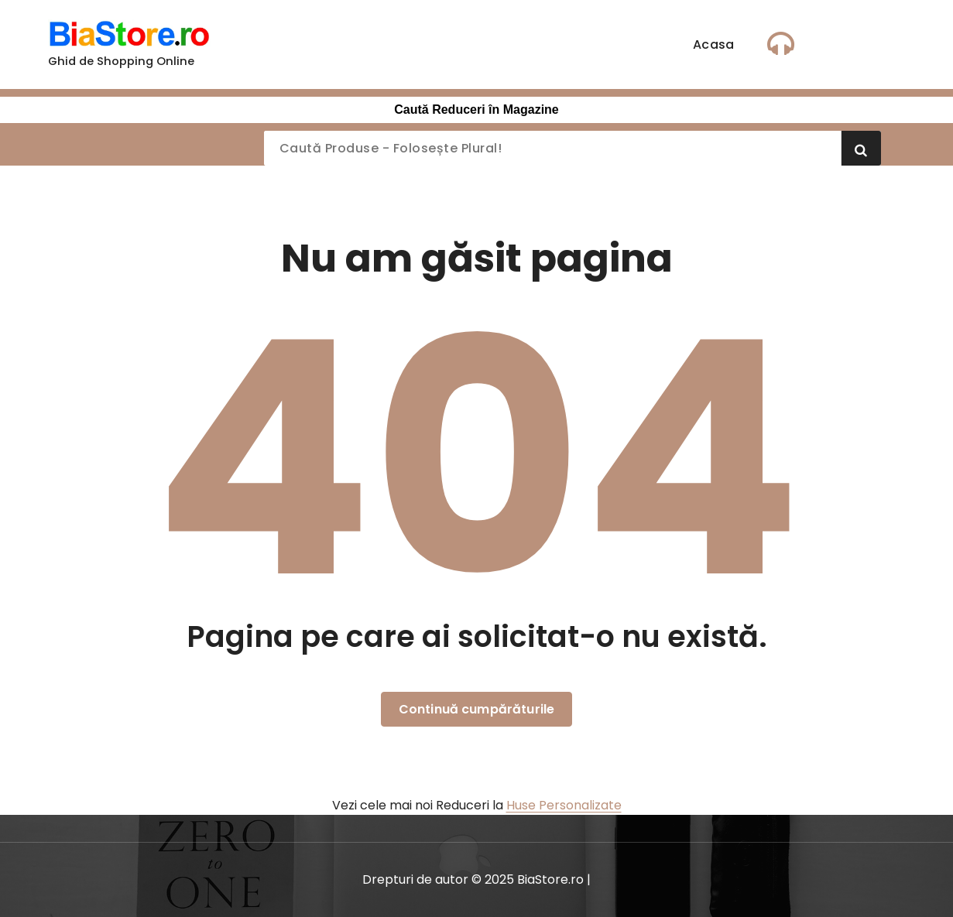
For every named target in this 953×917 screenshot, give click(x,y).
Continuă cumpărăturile (477, 709)
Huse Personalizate (564, 805)
